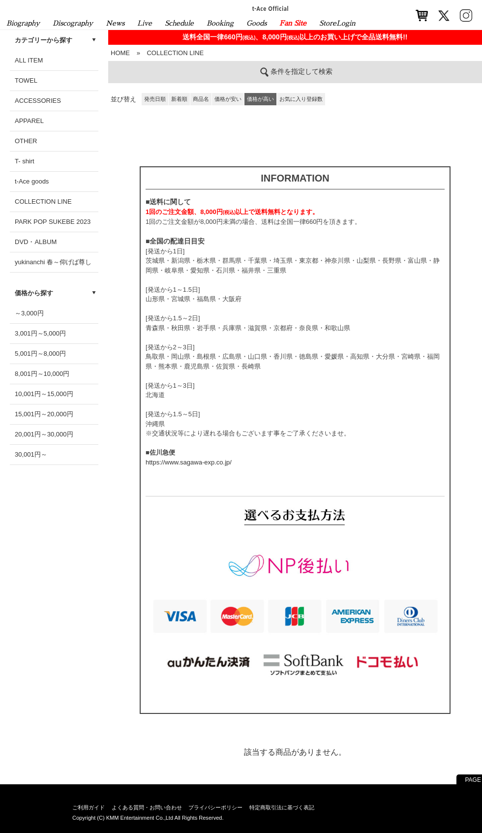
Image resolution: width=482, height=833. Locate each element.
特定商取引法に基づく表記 (281, 807)
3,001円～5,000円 (40, 333)
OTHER (26, 141)
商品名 (201, 99)
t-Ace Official (270, 8)
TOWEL (26, 80)
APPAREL (29, 120)
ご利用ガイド (88, 807)
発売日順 (155, 99)
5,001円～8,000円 (40, 353)
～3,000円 (29, 313)
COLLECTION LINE (43, 201)
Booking (220, 23)
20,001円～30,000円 (44, 434)
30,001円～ (31, 454)
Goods (256, 23)
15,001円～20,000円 (44, 414)
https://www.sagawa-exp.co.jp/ (189, 462)
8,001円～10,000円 (42, 373)
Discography (73, 23)
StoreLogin (337, 23)
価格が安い (227, 99)
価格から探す (34, 293)
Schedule (179, 23)
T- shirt (24, 161)
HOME (120, 53)
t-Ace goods (32, 181)
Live (144, 23)
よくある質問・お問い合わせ (147, 807)
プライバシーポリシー (215, 807)
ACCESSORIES (38, 100)
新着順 (179, 99)
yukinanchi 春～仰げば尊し (53, 262)
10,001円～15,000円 (44, 394)
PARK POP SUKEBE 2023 (52, 221)
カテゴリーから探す (43, 40)
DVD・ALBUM (36, 242)
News (115, 23)
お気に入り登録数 (301, 99)
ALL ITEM (29, 60)
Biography (23, 23)
